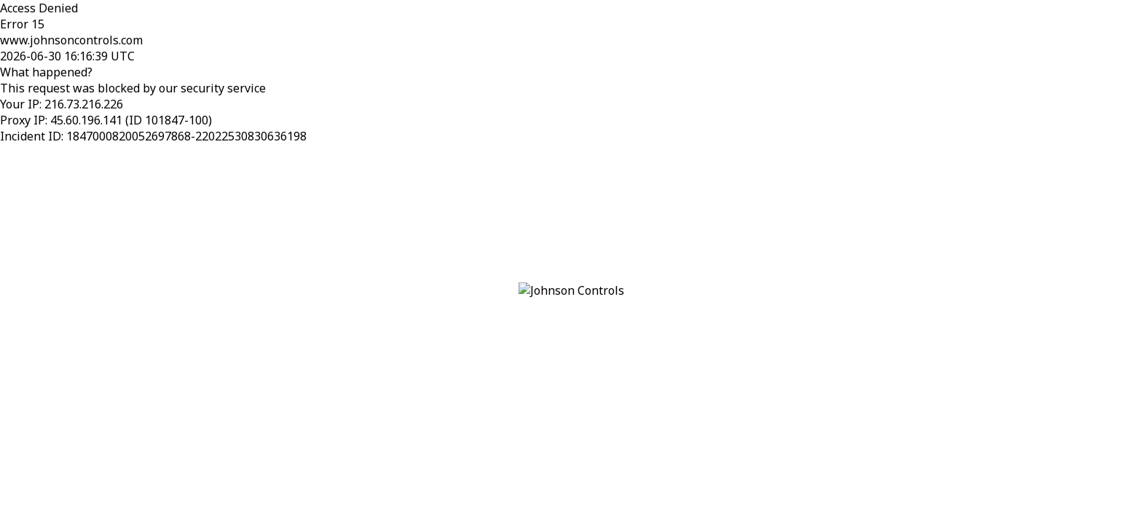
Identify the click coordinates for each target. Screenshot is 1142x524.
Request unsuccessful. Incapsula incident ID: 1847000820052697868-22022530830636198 (571, 262)
